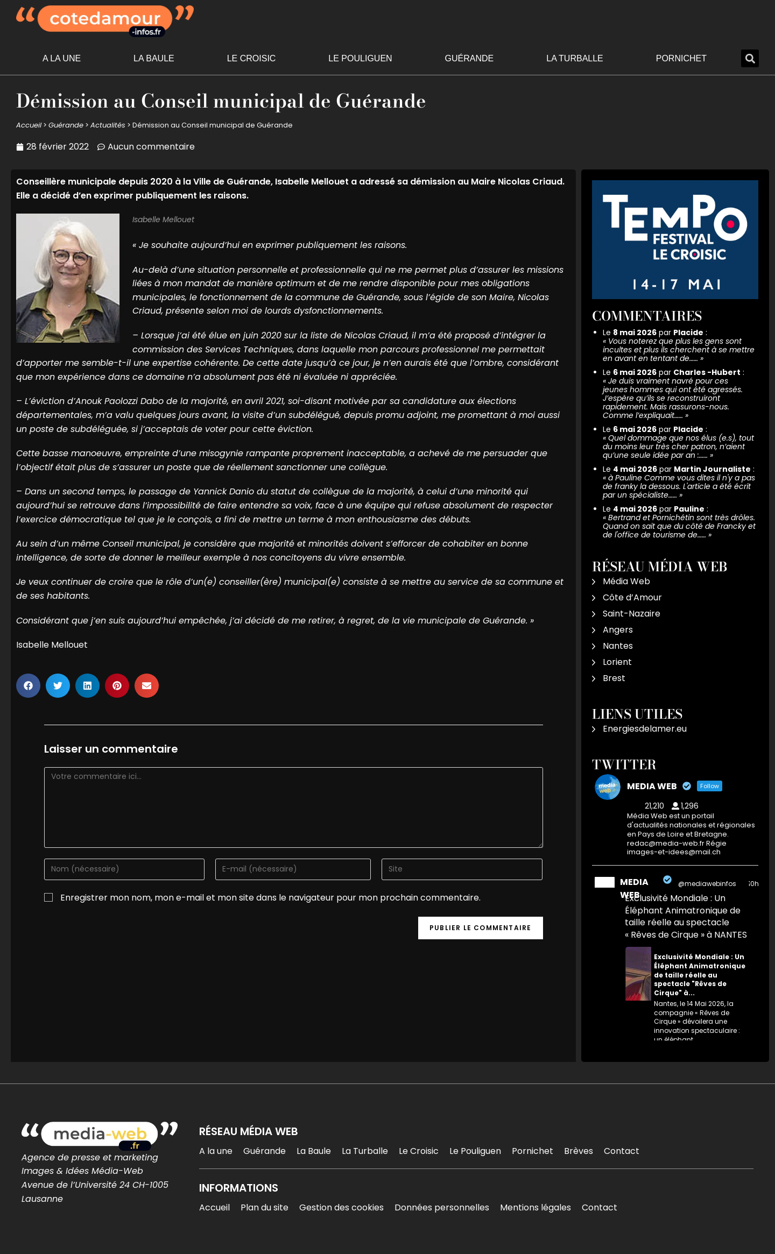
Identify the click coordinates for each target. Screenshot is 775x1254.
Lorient (617, 662)
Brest (614, 678)
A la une (62, 58)
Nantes (618, 646)
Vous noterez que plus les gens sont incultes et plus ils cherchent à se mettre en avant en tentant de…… (679, 350)
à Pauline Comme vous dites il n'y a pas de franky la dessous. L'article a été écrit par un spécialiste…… (679, 486)
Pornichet (681, 58)
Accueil (28, 125)
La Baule (153, 58)
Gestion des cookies (341, 1207)
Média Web (626, 581)
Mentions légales (535, 1207)
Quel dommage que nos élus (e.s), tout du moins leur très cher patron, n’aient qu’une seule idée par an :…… (678, 446)
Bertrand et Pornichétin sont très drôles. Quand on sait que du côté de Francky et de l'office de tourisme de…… (679, 526)
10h (753, 883)
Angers (618, 630)
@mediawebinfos (707, 883)
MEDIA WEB (634, 888)
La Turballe (574, 58)
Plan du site (264, 1207)
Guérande (469, 58)
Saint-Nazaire (631, 613)
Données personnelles (441, 1207)
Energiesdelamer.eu (645, 728)
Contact (621, 1151)
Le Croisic (251, 58)
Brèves (578, 1151)
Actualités (107, 125)
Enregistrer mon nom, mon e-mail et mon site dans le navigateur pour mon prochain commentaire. (270, 897)
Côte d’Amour (632, 597)
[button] (750, 58)
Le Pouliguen (360, 58)
